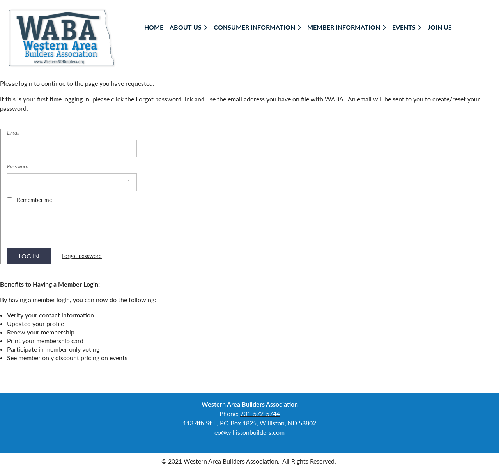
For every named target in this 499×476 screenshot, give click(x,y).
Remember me (34, 199)
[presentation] (66, 228)
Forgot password (159, 99)
